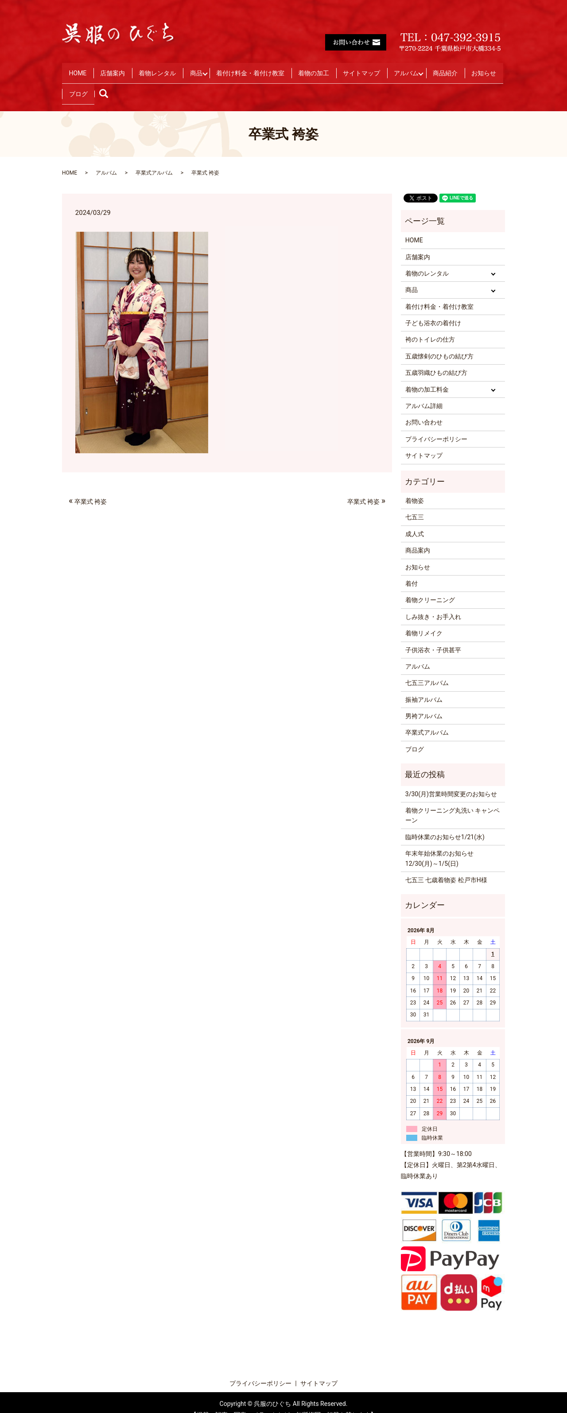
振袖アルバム (424, 685)
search (200, 83)
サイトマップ (394, 69)
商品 (213, 69)
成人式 (414, 520)
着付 (411, 569)
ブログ (167, 83)
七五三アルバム (427, 669)
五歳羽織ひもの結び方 (436, 358)
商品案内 (417, 536)
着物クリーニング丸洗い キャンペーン (452, 801)
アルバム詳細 (424, 392)
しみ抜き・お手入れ (433, 603)
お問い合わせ (424, 409)
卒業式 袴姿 (88, 487)
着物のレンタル (427, 259)
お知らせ (127, 83)
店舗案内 (120, 69)
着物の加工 (341, 69)
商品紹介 (83, 83)
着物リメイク (424, 619)
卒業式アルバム (154, 159)
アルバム (443, 69)
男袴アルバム (424, 702)
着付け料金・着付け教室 (273, 69)
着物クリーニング (430, 586)
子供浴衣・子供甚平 (433, 636)
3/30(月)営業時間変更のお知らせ (451, 780)
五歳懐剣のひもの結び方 (439, 342)
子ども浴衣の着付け (433, 309)
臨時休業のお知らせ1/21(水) (445, 823)
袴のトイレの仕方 (430, 326)
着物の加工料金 (427, 375)
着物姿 (414, 486)
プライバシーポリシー (436, 425)
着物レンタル (169, 69)
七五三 (414, 503)
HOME (80, 69)
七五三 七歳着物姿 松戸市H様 (446, 866)
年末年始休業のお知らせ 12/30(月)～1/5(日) (439, 844)
